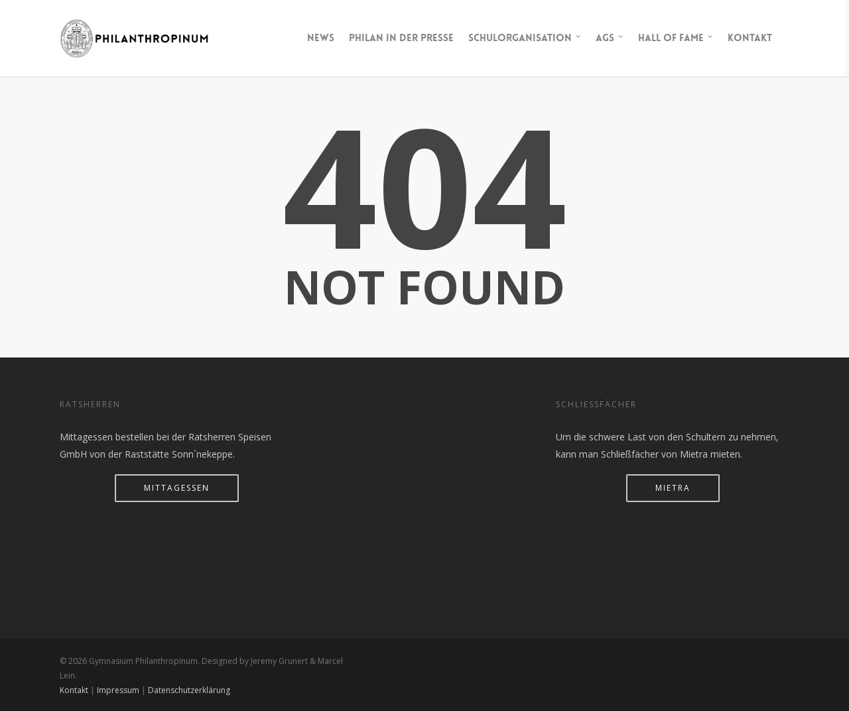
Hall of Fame (676, 38)
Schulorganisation (525, 38)
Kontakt (750, 37)
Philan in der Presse (401, 37)
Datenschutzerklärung (189, 690)
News (320, 37)
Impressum (118, 690)
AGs (610, 38)
